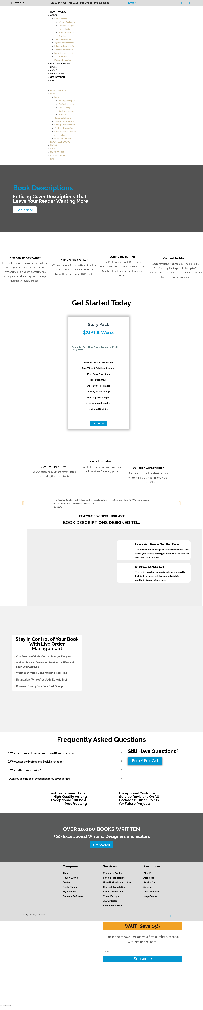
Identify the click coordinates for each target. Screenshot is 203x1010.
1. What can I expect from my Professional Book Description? (42, 753)
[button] (119, 87)
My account (57, 152)
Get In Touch (57, 77)
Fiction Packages (66, 25)
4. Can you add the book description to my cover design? (39, 778)
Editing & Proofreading (64, 46)
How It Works (58, 12)
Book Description (66, 32)
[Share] (4, 1005)
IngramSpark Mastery (64, 42)
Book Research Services (65, 53)
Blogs (53, 145)
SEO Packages (61, 56)
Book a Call (19, 3)
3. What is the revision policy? (24, 770)
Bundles (62, 36)
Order (53, 15)
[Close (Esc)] (1, 1005)
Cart (53, 80)
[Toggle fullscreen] (6, 1005)
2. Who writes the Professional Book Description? (36, 761)
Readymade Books (62, 39)
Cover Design (65, 29)
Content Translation (63, 49)
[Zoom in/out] (9, 1005)
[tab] (65, 753)
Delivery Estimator (62, 138)
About (53, 148)
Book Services (60, 18)
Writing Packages (67, 22)
